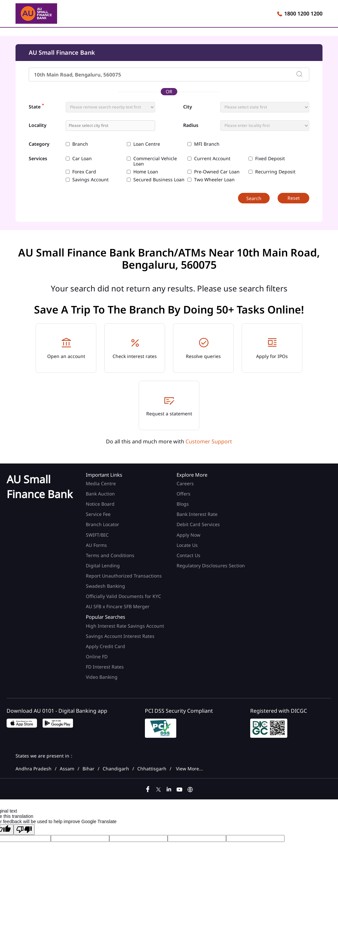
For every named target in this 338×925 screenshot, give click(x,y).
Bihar (88, 768)
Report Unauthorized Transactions (124, 576)
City (187, 106)
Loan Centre (146, 144)
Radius (190, 125)
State (36, 106)
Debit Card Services (198, 524)
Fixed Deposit (270, 158)
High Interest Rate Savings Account (125, 626)
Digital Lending (103, 565)
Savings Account (90, 179)
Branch (80, 144)
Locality (38, 125)
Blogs (183, 504)
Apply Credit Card (106, 646)
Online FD (97, 656)
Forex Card (84, 171)
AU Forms (96, 545)
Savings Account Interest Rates (120, 636)
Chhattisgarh (151, 768)
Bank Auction (100, 494)
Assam (67, 768)
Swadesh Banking (105, 586)
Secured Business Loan (159, 179)
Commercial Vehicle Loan (155, 161)
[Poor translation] (24, 829)
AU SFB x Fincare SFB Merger (118, 606)
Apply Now (188, 535)
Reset (293, 198)
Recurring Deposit (275, 171)
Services (38, 159)
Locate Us (187, 545)
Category (39, 144)
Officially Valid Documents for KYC (123, 596)
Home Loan (145, 171)
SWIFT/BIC (97, 535)
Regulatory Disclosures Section (211, 565)
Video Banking (102, 677)
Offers (183, 494)
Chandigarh (116, 768)
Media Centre (101, 483)
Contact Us (188, 555)
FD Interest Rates (105, 667)
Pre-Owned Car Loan (217, 171)
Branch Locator (102, 524)
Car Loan (82, 158)
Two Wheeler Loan (214, 179)
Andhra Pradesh (33, 768)
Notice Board (100, 504)
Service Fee (98, 514)
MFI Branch (207, 144)
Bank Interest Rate (197, 514)
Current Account (212, 158)
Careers (185, 483)
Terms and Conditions (110, 555)
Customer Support (209, 441)
